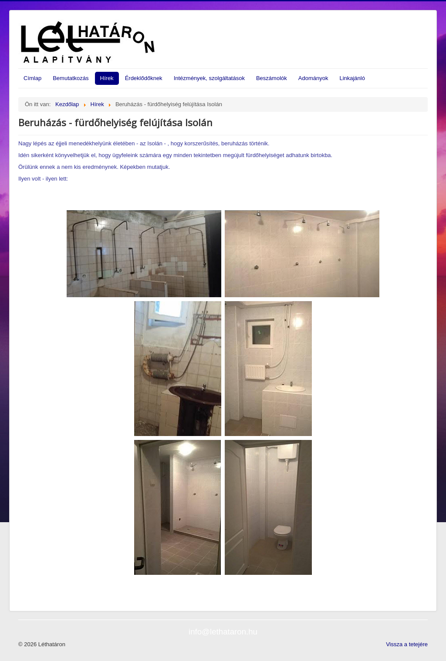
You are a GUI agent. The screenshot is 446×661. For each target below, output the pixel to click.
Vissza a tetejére (407, 644)
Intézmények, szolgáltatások (209, 78)
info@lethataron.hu (223, 631)
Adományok (313, 78)
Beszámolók (271, 78)
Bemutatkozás (70, 78)
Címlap (32, 78)
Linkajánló (352, 78)
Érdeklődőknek (143, 78)
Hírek (107, 78)
